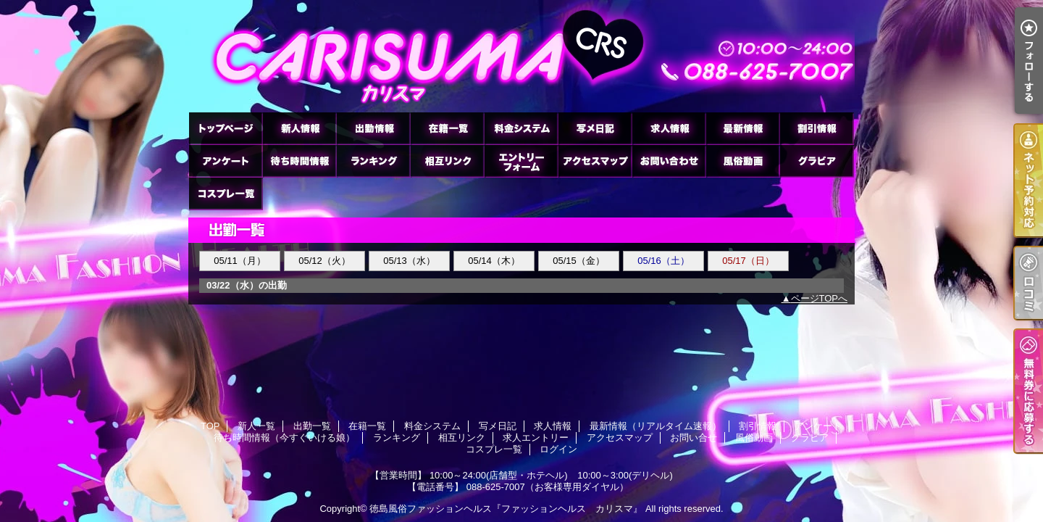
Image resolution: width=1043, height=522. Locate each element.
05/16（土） (663, 260)
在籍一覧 (447, 128)
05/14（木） (494, 260)
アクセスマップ (594, 160)
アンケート (225, 160)
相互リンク (447, 160)
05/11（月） (240, 260)
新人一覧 (299, 128)
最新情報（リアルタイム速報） (742, 128)
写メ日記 (594, 128)
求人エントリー (521, 160)
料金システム (521, 128)
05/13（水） (409, 260)
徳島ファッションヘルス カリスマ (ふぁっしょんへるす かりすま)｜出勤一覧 (521, 56)
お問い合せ (668, 160)
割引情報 (816, 128)
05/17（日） (748, 260)
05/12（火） (324, 260)
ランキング (373, 160)
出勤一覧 (373, 128)
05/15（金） (579, 260)
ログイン (558, 449)
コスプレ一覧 (225, 193)
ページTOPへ (819, 298)
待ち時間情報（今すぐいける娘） (299, 160)
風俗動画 (742, 160)
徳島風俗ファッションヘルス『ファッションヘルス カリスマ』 (505, 508)
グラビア (816, 160)
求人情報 (668, 128)
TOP (225, 128)
